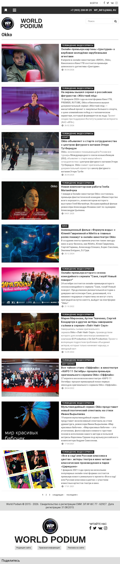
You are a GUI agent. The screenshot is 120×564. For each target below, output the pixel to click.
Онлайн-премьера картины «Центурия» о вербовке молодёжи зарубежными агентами (88, 53)
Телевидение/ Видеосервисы (77, 45)
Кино (65, 226)
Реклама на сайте (76, 548)
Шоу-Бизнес (68, 364)
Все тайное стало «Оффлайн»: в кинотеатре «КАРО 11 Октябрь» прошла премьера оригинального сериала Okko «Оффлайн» (89, 371)
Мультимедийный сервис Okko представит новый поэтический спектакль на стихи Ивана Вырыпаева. (89, 410)
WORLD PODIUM (31, 23)
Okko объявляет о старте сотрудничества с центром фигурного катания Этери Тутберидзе (89, 145)
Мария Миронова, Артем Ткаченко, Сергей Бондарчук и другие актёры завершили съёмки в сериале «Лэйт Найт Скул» (88, 322)
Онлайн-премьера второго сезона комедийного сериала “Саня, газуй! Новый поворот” (88, 276)
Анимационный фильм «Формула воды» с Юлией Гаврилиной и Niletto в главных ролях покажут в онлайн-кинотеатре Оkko (88, 233)
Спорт (65, 137)
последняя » (72, 495)
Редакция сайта (23, 548)
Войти (94, 3)
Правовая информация (49, 548)
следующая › (58, 495)
